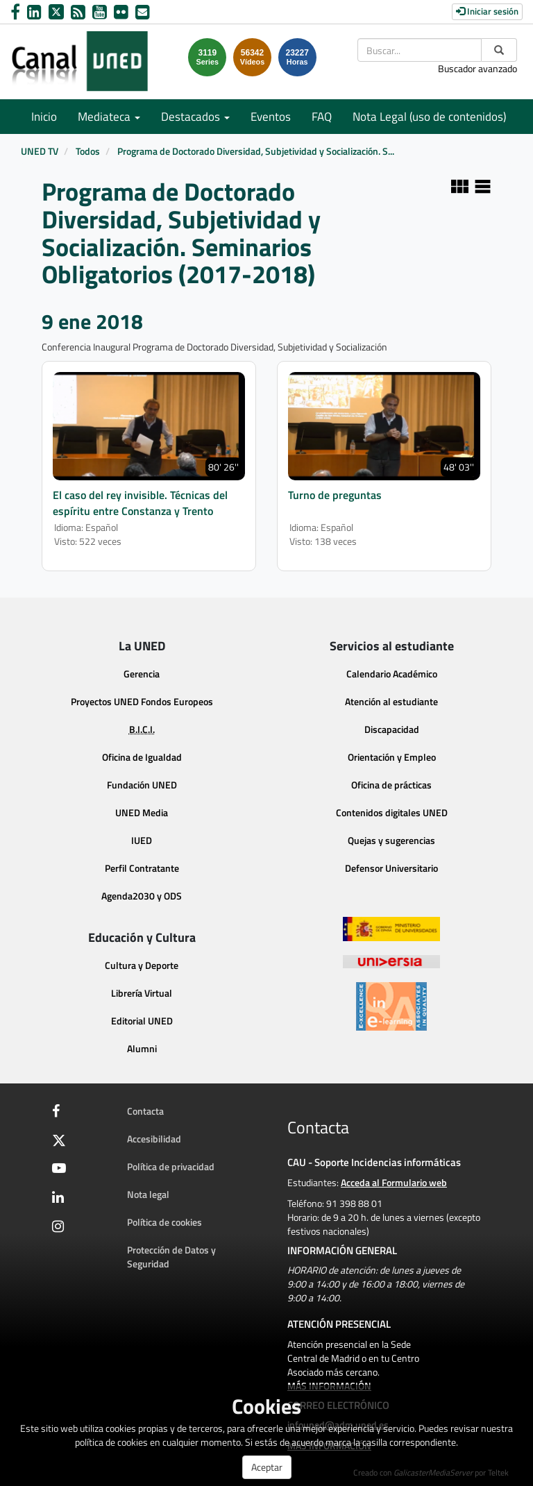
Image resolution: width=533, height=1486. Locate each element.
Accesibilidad (154, 1138)
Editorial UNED (142, 1020)
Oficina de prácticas (391, 784)
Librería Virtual (141, 993)
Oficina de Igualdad (142, 757)
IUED (141, 840)
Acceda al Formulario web (394, 1182)
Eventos (271, 117)
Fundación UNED (142, 784)
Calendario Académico (391, 673)
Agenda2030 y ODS (141, 895)
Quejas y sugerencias (391, 840)
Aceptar (266, 1467)
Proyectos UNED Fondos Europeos (142, 701)
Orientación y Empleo (392, 757)
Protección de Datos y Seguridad (171, 1256)
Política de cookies (164, 1222)
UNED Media (141, 812)
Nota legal (148, 1194)
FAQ (322, 117)
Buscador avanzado (477, 68)
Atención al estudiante (391, 701)
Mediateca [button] (109, 117)
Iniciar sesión (487, 11)
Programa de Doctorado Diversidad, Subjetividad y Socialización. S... (255, 151)
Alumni (142, 1048)
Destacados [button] (195, 117)
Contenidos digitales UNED (392, 812)
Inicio (44, 117)
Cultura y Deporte (141, 965)
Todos (88, 151)
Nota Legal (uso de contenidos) (429, 117)
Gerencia (142, 673)
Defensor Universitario (391, 868)
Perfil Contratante (142, 868)
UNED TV (39, 151)
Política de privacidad (170, 1166)
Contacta (145, 1111)
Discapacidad (391, 729)
